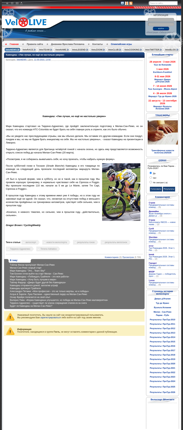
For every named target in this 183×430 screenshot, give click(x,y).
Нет (154, 178)
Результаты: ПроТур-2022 (162, 372)
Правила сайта (35, 44)
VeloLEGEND (79, 49)
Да (154, 173)
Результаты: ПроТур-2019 (162, 359)
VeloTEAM (44, 49)
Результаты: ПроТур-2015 (162, 341)
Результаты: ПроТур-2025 (162, 387)
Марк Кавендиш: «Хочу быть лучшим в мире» (33, 279)
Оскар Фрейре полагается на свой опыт (30, 297)
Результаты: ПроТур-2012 (162, 328)
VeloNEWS (11, 49)
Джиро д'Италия (162, 299)
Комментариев (111, 257)
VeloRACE (28, 49)
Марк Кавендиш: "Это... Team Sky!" (27, 270)
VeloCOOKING (131, 49)
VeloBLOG (170, 49)
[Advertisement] (92, 88)
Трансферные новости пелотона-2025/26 (162, 151)
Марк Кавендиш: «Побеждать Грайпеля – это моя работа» (39, 276)
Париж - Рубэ (162, 315)
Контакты (97, 44)
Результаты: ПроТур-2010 (162, 319)
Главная (14, 44)
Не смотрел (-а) (160, 182)
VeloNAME (60, 49)
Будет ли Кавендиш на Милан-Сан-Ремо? (31, 306)
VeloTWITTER (152, 49)
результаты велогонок (116, 242)
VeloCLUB (113, 49)
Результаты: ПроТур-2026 (162, 392)
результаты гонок (86, 242)
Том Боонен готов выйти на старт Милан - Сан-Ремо (36, 273)
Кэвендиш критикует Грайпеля (25, 288)
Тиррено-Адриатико (20, 249)
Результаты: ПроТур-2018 (162, 355)
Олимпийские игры (121, 44)
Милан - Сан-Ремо (162, 312)
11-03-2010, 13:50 (42, 60)
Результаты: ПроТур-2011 (162, 324)
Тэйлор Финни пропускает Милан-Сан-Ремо (32, 265)
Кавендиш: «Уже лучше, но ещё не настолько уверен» (35, 55)
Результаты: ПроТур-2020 (162, 363)
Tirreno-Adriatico (48, 249)
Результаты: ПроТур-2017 (162, 350)
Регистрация (152, 32)
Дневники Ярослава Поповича (67, 44)
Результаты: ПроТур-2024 (162, 381)
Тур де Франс (162, 303)
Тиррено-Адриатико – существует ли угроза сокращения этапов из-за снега (48, 303)
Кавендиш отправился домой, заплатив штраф (34, 285)
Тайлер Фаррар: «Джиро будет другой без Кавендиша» (38, 282)
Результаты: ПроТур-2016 (162, 346)
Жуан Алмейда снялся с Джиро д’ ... (160, 214)
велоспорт (31, 242)
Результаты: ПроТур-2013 (162, 333)
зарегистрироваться (50, 317)
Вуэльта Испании (162, 307)
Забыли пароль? (167, 32)
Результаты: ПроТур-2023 (162, 377)
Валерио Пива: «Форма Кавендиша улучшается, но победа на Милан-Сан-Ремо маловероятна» (59, 300)
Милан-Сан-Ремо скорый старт (26, 268)
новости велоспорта (56, 242)
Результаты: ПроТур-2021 (162, 368)
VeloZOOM (96, 49)
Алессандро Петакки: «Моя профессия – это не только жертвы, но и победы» (49, 291)
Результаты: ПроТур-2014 (162, 337)
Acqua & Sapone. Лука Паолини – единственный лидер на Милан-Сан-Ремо (48, 294)
